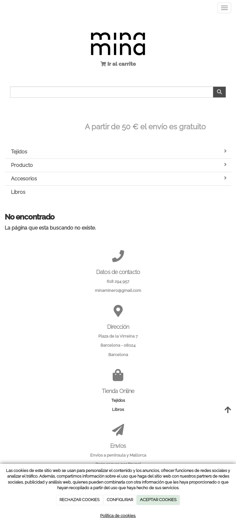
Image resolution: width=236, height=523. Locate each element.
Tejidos (119, 151)
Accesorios (119, 178)
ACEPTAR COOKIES (158, 499)
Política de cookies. (118, 515)
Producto (119, 165)
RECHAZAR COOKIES (79, 499)
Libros (18, 192)
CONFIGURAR (120, 499)
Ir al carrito (121, 64)
